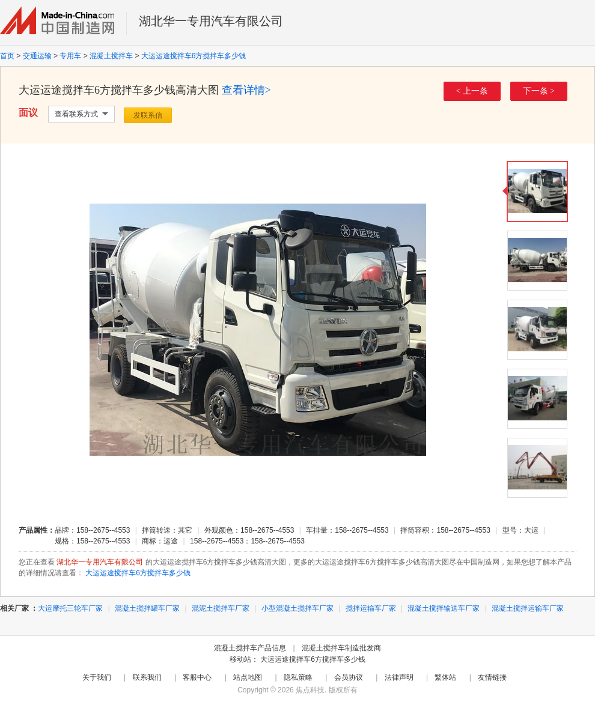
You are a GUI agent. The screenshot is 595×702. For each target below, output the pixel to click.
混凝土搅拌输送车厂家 (443, 608)
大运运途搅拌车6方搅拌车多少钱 (193, 56)
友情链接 (492, 677)
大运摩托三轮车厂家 (70, 608)
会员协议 (348, 677)
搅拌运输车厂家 (371, 608)
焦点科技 (310, 690)
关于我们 (96, 677)
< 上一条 (472, 90)
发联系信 (147, 115)
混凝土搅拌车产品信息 (250, 648)
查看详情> (246, 90)
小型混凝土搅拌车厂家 (297, 608)
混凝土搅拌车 (111, 56)
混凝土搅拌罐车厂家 (147, 608)
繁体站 (445, 677)
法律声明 (399, 677)
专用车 (70, 56)
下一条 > (539, 90)
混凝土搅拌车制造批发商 (341, 648)
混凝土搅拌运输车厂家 (528, 608)
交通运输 (37, 56)
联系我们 (147, 677)
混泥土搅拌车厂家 (220, 608)
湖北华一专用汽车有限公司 (211, 21)
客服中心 (197, 677)
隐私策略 (298, 677)
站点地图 (247, 677)
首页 (7, 56)
